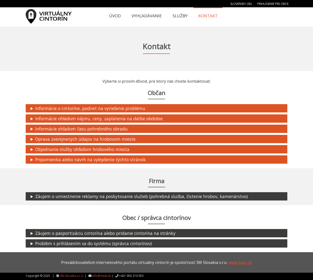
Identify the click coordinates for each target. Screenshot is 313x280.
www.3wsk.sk (240, 262)
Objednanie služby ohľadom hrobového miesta (82, 149)
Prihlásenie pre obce (273, 4)
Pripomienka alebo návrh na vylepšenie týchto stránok (90, 159)
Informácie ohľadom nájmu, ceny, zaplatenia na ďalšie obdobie (99, 118)
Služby (180, 16)
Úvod (115, 16)
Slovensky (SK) (241, 4)
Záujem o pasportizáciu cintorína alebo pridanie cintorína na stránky (105, 233)
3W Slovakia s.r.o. (72, 276)
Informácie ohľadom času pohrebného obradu (81, 129)
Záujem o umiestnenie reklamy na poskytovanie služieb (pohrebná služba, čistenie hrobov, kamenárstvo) (141, 196)
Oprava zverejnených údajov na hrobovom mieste (85, 139)
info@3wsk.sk (101, 276)
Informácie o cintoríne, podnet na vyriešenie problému (90, 108)
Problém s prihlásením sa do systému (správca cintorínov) (93, 243)
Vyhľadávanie (147, 16)
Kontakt (208, 16)
